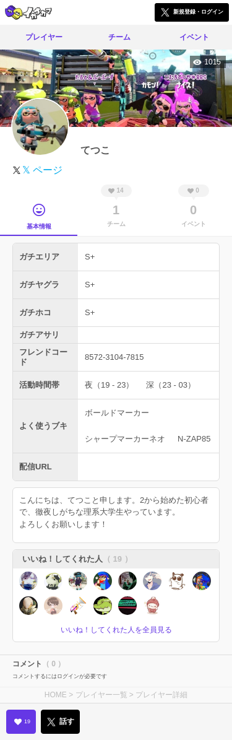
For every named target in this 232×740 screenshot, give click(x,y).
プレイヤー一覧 (101, 694)
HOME (56, 694)
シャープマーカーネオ (125, 438)
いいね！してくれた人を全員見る (116, 629)
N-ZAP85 (194, 438)
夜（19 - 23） (109, 385)
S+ (90, 256)
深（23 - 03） (170, 385)
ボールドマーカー (117, 412)
